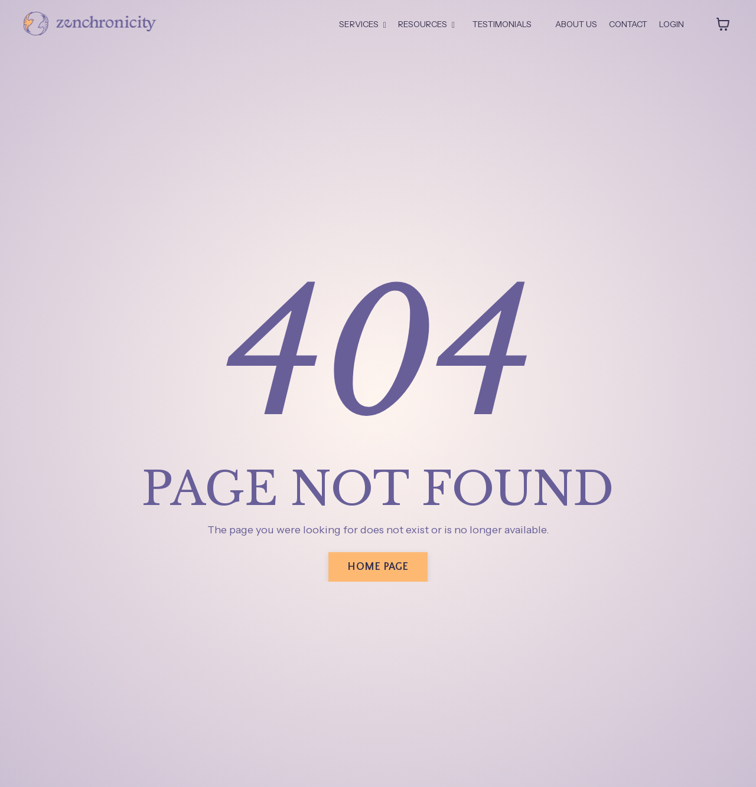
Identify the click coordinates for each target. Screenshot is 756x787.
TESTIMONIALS (502, 24)
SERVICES (362, 24)
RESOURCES (426, 24)
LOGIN (671, 24)
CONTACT (628, 24)
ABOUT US (576, 24)
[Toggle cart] (722, 24)
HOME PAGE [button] (377, 567)
